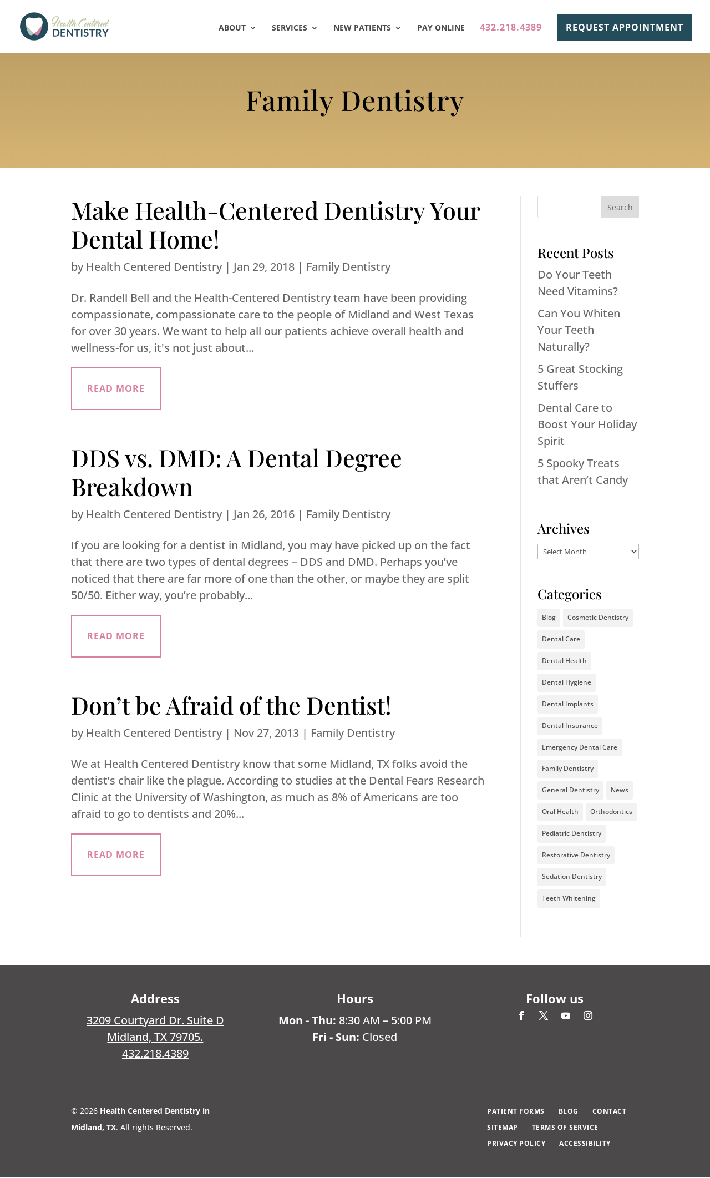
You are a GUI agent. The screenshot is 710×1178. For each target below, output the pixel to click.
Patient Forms (516, 1111)
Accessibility (585, 1144)
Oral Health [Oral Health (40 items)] (560, 812)
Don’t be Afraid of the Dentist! (231, 706)
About (232, 28)
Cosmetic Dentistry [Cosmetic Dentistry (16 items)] (597, 617)
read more (116, 389)
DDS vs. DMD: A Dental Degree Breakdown (236, 472)
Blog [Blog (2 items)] (549, 617)
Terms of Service (565, 1128)
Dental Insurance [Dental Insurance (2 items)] (570, 725)
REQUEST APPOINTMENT (624, 27)
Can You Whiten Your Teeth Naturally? (578, 330)
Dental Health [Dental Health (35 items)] (564, 660)
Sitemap (502, 1128)
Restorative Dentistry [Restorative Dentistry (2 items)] (576, 855)
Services (289, 28)
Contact (609, 1111)
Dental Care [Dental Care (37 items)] (561, 639)
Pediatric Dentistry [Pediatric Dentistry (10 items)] (571, 833)
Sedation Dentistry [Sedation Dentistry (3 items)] (572, 877)
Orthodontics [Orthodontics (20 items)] (611, 812)
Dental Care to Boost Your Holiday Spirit (587, 424)
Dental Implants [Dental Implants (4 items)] (568, 704)
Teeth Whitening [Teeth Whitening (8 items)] (569, 898)
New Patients (362, 28)
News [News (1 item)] (619, 790)
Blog (569, 1111)
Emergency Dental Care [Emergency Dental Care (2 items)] (579, 747)
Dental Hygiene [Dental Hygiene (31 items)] (566, 682)
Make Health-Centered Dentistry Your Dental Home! (275, 224)
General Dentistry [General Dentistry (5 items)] (570, 790)
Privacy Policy (516, 1144)
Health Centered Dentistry (154, 266)
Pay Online (441, 28)
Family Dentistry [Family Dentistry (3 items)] (568, 768)
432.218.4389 (511, 28)
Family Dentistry (348, 266)
